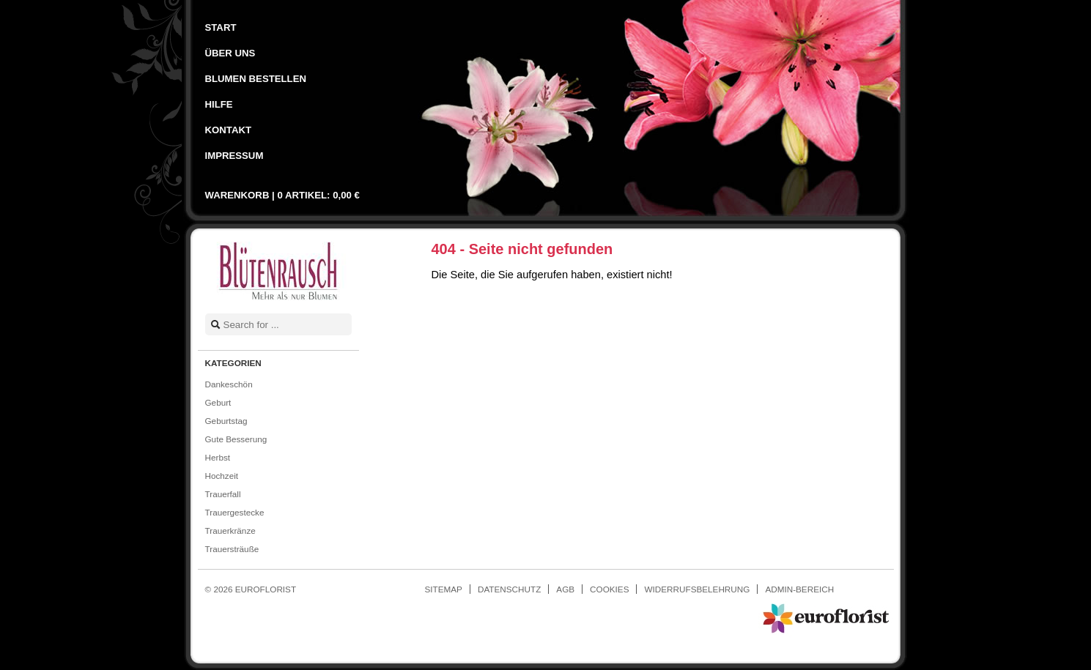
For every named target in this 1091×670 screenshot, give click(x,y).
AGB (565, 589)
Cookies (609, 589)
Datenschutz (509, 589)
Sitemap (443, 589)
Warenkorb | (282, 195)
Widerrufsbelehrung (697, 589)
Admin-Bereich (799, 589)
